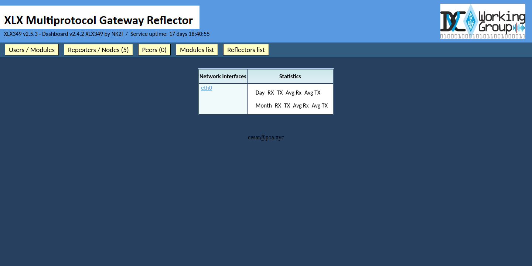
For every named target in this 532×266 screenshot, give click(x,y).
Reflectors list (246, 49)
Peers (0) (154, 49)
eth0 (206, 87)
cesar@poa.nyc (266, 137)
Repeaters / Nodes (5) (98, 49)
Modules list (197, 49)
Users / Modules (32, 49)
